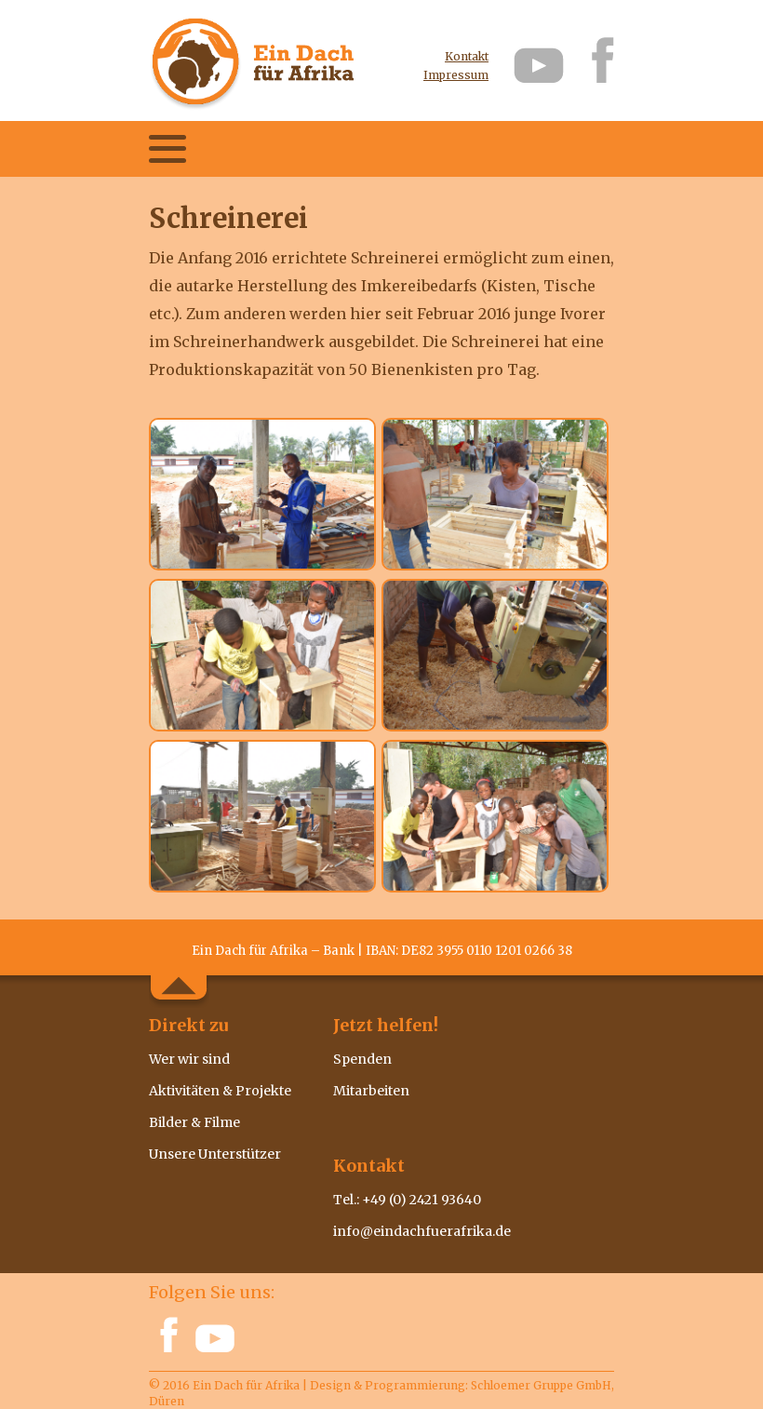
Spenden (362, 1059)
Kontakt (467, 57)
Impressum (456, 76)
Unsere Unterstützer (215, 1154)
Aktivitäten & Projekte (220, 1090)
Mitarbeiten (371, 1090)
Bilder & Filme (194, 1122)
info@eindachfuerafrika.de (422, 1231)
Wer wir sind (189, 1059)
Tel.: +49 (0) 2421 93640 (407, 1199)
